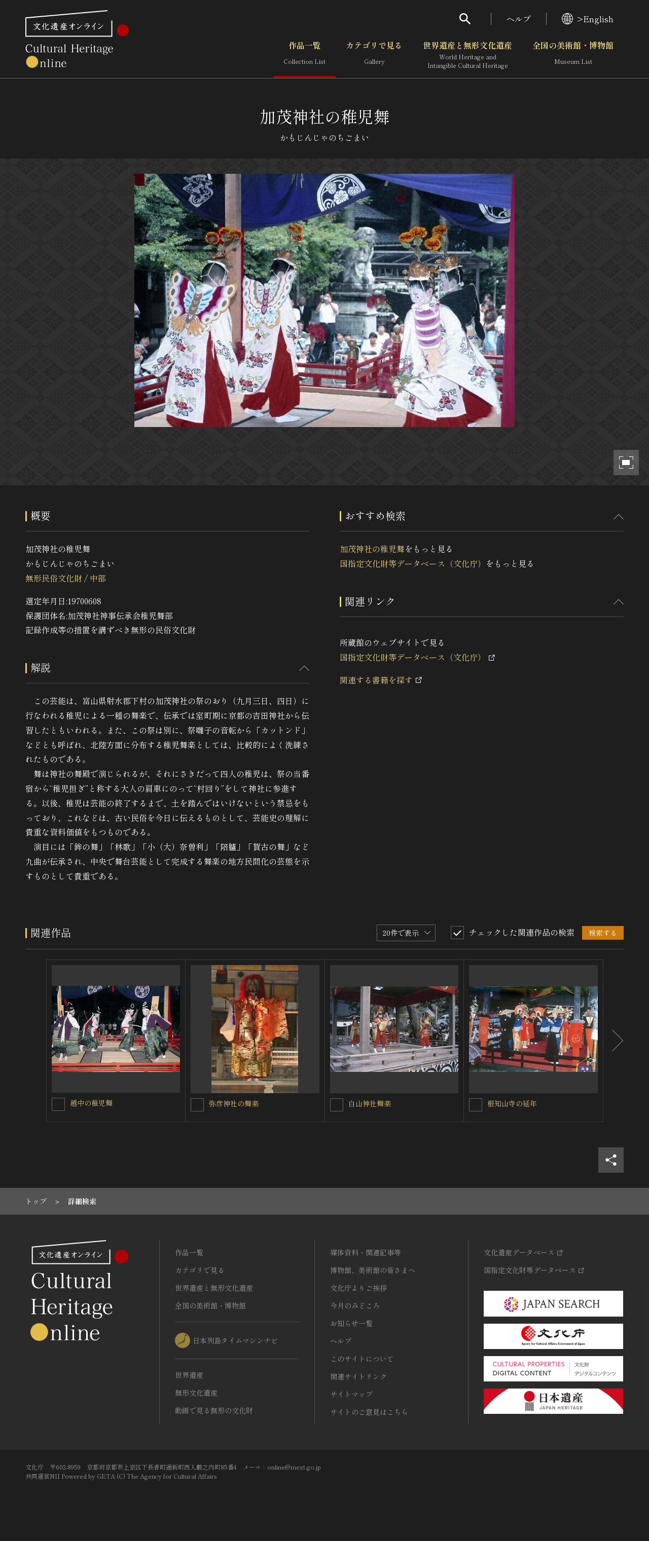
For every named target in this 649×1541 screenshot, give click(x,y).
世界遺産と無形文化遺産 (467, 55)
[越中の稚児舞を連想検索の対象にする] (58, 1104)
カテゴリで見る (374, 55)
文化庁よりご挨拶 (358, 1288)
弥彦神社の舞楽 (234, 1103)
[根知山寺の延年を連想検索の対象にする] (475, 1104)
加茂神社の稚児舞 (372, 549)
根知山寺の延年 (512, 1103)
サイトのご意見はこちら (369, 1412)
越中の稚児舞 (91, 1103)
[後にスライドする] (613, 1041)
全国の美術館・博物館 (573, 55)
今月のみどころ (355, 1305)
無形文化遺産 (196, 1393)
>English (588, 19)
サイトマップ (351, 1394)
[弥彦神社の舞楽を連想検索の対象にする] (197, 1104)
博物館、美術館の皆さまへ (372, 1270)
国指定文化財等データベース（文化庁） (413, 563)
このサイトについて (362, 1359)
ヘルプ (519, 19)
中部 (98, 578)
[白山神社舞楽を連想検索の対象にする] (336, 1104)
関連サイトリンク (358, 1376)
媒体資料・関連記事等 (365, 1252)
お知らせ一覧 (351, 1323)
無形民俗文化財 (53, 578)
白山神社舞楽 (369, 1103)
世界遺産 (189, 1375)
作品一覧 (304, 55)
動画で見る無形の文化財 (214, 1410)
